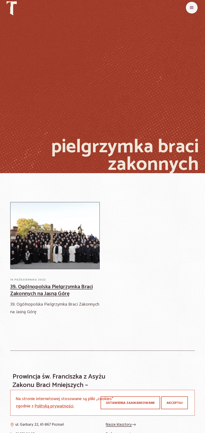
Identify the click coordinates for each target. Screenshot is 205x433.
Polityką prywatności (54, 406)
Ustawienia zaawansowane (130, 403)
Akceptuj (174, 403)
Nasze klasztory (121, 425)
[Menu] (192, 8)
